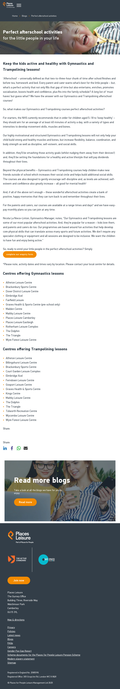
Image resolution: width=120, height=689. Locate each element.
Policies (11, 631)
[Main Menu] (18, 5)
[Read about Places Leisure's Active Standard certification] (20, 559)
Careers (12, 647)
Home (15, 16)
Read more (25, 502)
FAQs (10, 643)
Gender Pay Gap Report (20, 650)
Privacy (11, 627)
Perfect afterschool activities (43, 16)
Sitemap (12, 662)
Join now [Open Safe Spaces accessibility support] (18, 580)
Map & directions (16, 619)
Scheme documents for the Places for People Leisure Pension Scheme (44, 654)
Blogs (24, 16)
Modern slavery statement (21, 658)
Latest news (14, 635)
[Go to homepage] (9, 5)
